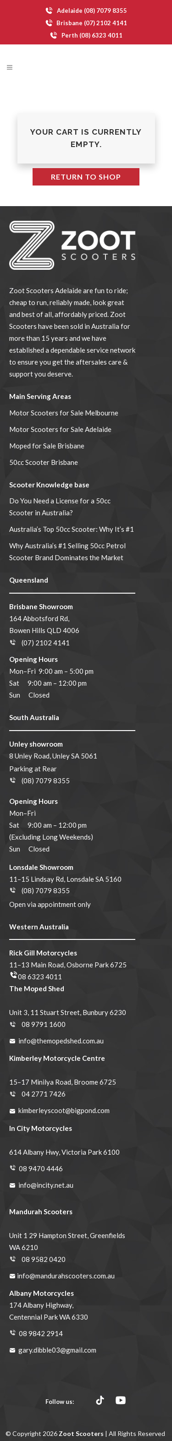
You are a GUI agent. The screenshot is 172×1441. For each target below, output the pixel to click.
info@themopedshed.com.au (61, 1041)
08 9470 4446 (41, 1168)
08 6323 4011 (40, 976)
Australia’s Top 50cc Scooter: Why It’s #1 (71, 529)
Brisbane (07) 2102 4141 (86, 23)
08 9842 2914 (41, 1333)
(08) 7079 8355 (46, 780)
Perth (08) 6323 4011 (86, 35)
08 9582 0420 (44, 1259)
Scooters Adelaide (54, 290)
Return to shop (86, 176)
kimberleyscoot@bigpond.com (64, 1110)
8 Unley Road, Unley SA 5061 (53, 756)
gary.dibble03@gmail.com (57, 1350)
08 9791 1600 (44, 1024)
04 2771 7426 (44, 1094)
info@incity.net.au (45, 1185)
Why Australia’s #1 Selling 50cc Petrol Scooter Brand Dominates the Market (67, 551)
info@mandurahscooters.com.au (66, 1276)
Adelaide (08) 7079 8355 (86, 11)
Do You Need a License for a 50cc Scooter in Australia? (60, 507)
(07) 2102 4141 (46, 643)
